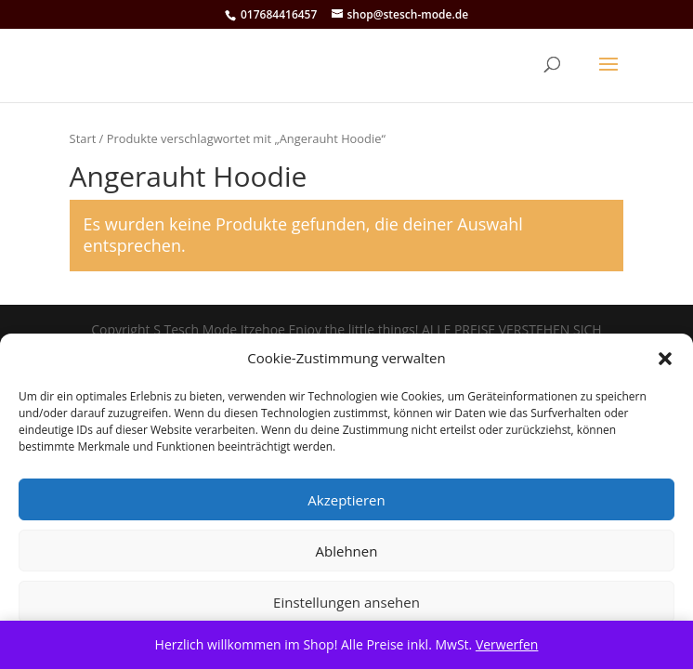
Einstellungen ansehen (346, 602)
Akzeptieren (346, 500)
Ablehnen (347, 551)
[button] (665, 358)
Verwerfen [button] (507, 644)
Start (83, 138)
